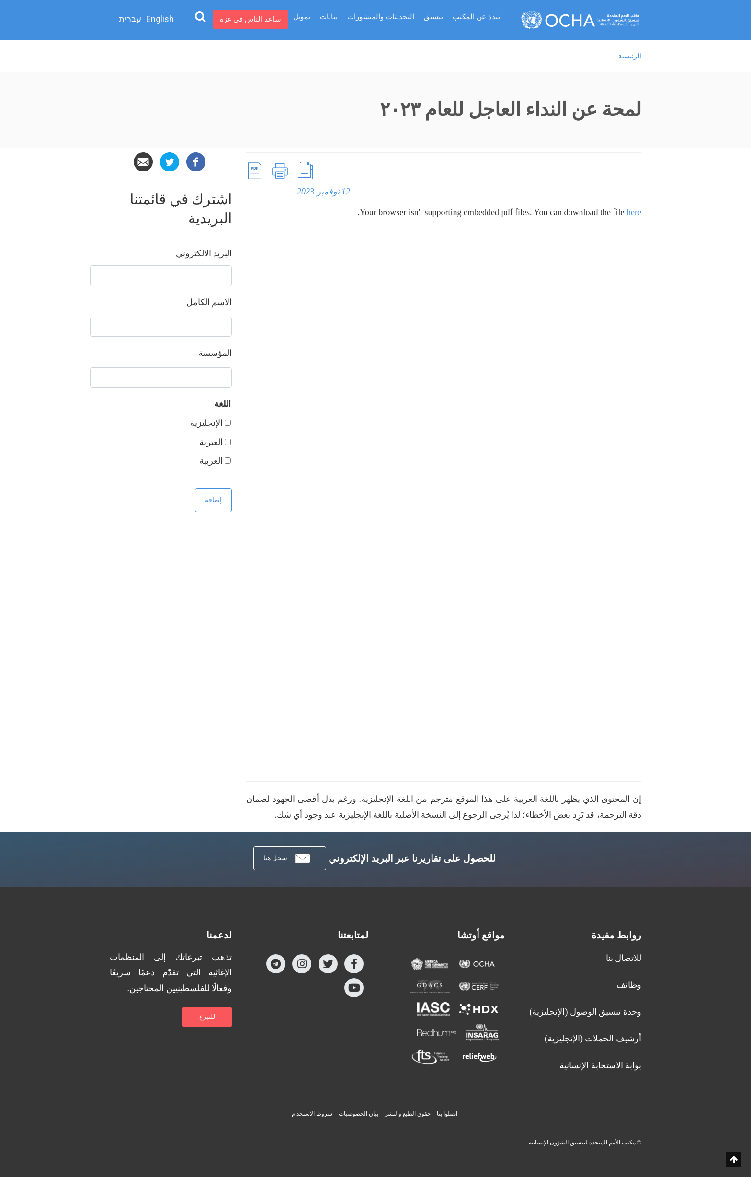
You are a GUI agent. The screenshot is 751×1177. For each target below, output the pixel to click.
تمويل (301, 19)
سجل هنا (287, 858)
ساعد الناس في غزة (250, 19)
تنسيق (433, 19)
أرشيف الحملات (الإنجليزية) (593, 1038)
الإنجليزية (206, 423)
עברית (130, 19)
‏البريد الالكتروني (204, 253)
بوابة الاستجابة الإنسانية (600, 1065)
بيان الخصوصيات (358, 1113)
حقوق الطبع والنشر (408, 1113)
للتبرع (207, 1016)
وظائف (628, 985)
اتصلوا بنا (447, 1113)
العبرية (211, 442)
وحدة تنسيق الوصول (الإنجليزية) (586, 1012)
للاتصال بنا (624, 958)
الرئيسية (629, 56)
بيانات (329, 19)
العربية (211, 461)
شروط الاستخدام (312, 1113)
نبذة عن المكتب (476, 19)
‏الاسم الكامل (209, 302)
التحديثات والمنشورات (380, 19)
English (160, 19)
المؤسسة (215, 353)
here (633, 212)
